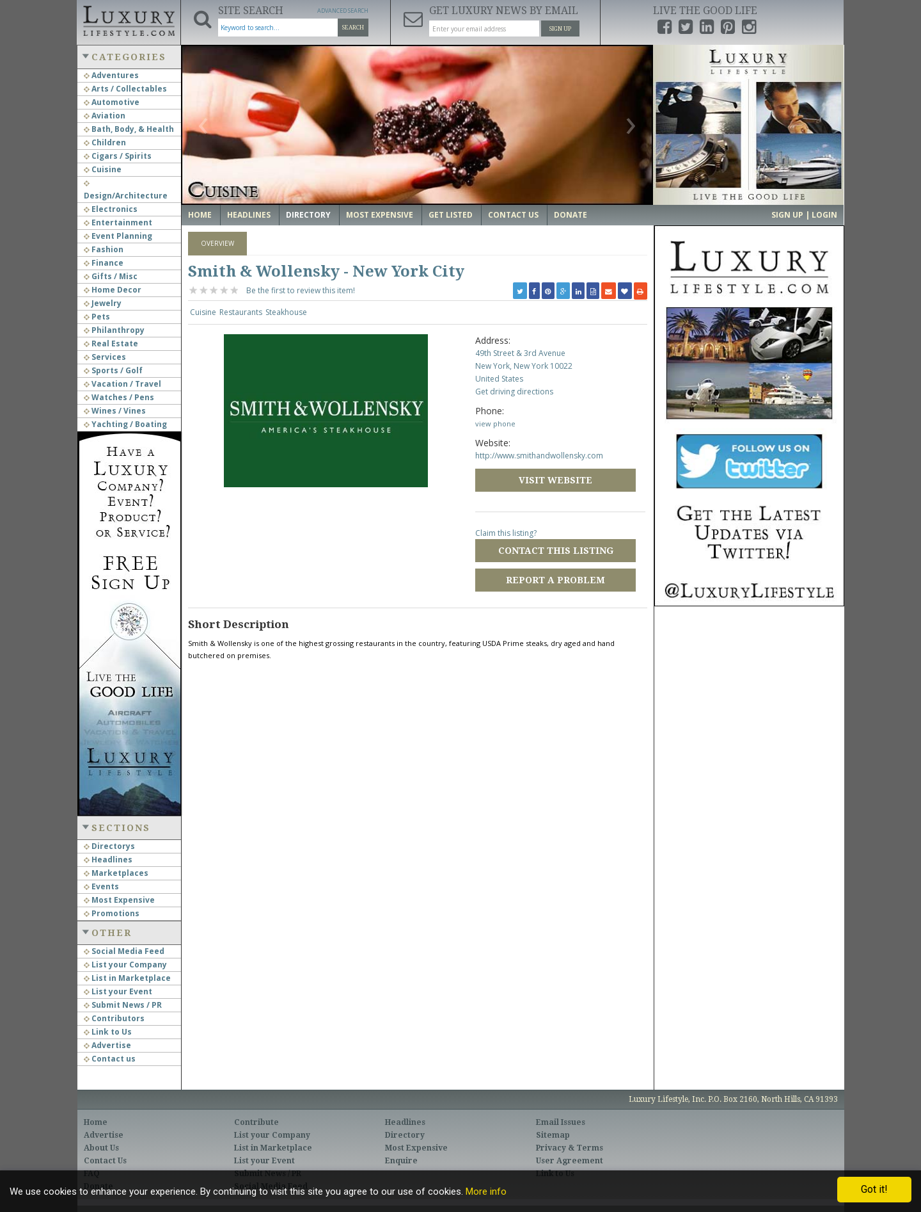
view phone (495, 423)
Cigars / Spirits (118, 155)
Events (101, 886)
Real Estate (111, 343)
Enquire (401, 1160)
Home (200, 214)
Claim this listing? (506, 533)
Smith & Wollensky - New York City (326, 271)
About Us (101, 1147)
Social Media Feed (124, 951)
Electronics (111, 209)
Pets (97, 316)
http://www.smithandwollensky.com (539, 455)
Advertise (107, 1045)
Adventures (111, 75)
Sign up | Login (804, 214)
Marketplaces (116, 873)
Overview (217, 243)
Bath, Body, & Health (129, 129)
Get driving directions (514, 391)
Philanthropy (114, 330)
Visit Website (555, 480)
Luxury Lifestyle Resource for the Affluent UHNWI (128, 19)
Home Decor (112, 289)
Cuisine (103, 169)
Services (105, 356)
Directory (308, 214)
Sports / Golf (113, 370)
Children (105, 142)
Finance (103, 262)
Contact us (110, 1058)
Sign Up (560, 29)
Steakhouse (286, 312)
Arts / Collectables (125, 88)
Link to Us (108, 1031)
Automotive (111, 102)
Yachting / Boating (125, 424)
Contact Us (513, 214)
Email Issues (560, 1122)
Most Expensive (119, 899)
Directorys (109, 846)
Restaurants (240, 312)
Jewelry (103, 303)
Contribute (256, 1122)
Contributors (114, 1018)
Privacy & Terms (569, 1147)
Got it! (874, 1189)
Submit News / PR (123, 1004)
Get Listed (451, 214)
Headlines (108, 859)
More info (486, 1191)
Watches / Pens (119, 397)
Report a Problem (555, 580)
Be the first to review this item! (300, 290)
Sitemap (553, 1135)
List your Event (118, 991)
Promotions (111, 913)
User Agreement (569, 1160)
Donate (570, 214)
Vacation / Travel (122, 383)
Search (353, 27)
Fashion (103, 249)
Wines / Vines (115, 410)
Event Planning (118, 235)
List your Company (125, 964)
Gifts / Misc (111, 276)
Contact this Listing (555, 550)
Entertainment (118, 222)
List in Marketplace (127, 978)
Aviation (104, 115)
